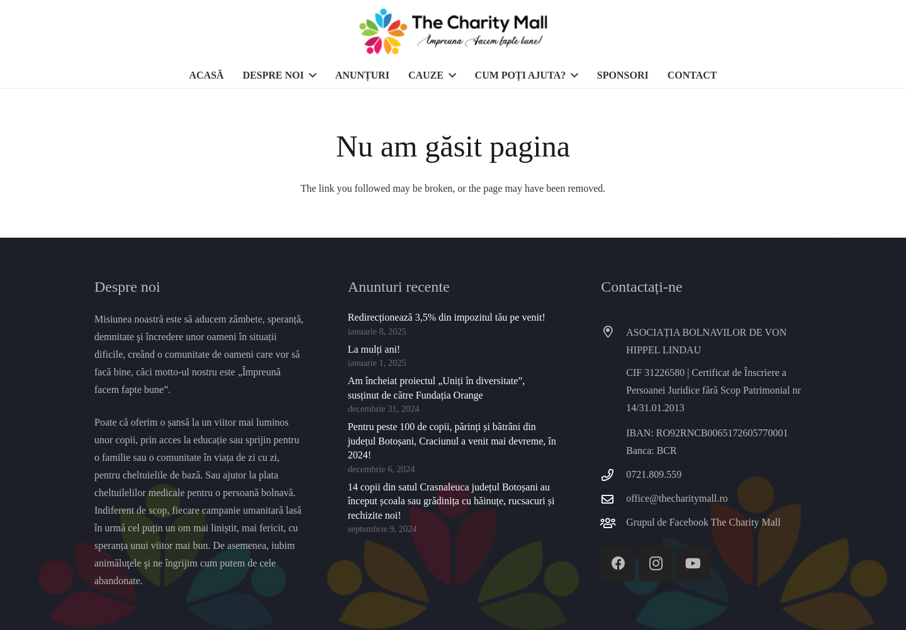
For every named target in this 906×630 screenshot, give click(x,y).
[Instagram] (656, 563)
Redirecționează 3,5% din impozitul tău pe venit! (446, 317)
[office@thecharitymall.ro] (613, 499)
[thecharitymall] (453, 31)
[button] (310, 75)
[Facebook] (618, 563)
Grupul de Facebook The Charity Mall (703, 522)
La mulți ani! (374, 349)
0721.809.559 (653, 474)
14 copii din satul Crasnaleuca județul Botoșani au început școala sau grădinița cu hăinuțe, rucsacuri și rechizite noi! (451, 501)
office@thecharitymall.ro (676, 498)
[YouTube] (693, 563)
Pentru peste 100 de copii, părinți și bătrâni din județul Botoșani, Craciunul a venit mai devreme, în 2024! (452, 440)
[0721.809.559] (613, 475)
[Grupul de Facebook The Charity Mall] (613, 523)
